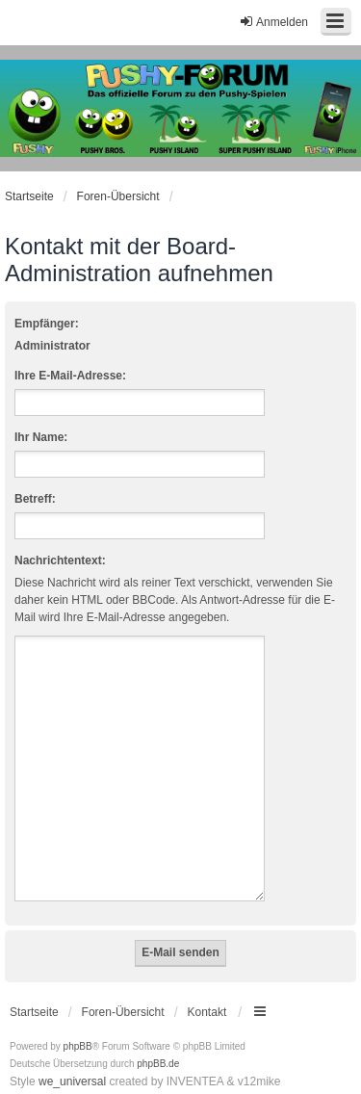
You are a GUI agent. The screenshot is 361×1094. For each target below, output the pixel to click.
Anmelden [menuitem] (273, 21)
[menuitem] (37, 1075)
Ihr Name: (40, 437)
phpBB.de (158, 1040)
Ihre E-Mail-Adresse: (70, 375)
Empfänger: (46, 323)
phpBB (78, 1023)
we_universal (72, 1058)
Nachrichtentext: (60, 560)
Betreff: (35, 499)
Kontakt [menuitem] (207, 989)
